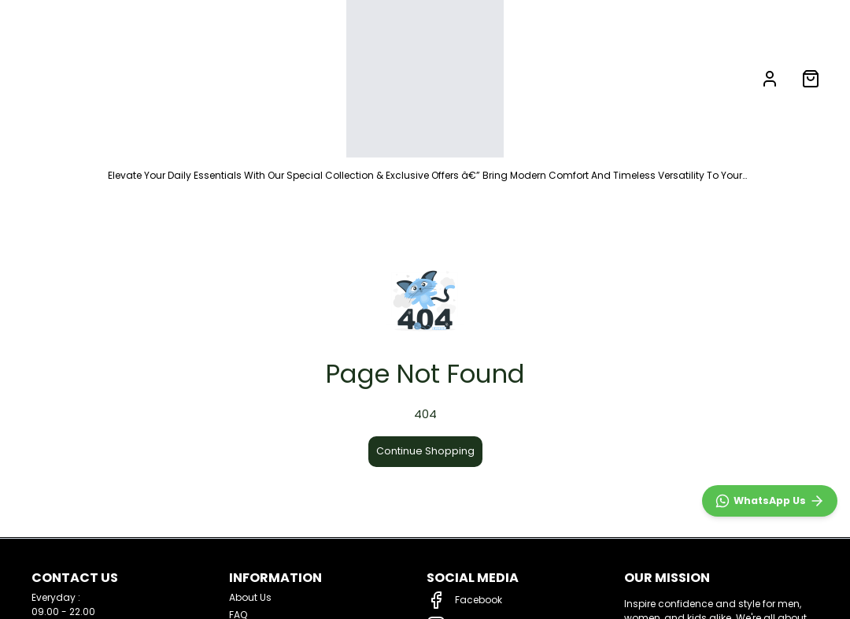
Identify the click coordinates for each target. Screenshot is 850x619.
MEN (148, 78)
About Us (250, 597)
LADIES (221, 78)
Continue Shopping (425, 451)
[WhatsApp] (769, 501)
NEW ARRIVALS (63, 78)
